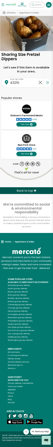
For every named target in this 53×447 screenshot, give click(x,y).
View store (26, 124)
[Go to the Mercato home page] (11, 4)
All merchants (14, 352)
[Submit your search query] (33, 5)
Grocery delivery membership (20, 383)
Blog (10, 399)
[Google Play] (34, 421)
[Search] (37, 5)
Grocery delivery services (18, 362)
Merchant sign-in (15, 365)
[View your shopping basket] (49, 5)
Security (11, 402)
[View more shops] (22, 5)
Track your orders (15, 386)
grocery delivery (19, 285)
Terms (10, 396)
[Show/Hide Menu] (2, 5)
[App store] (15, 421)
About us (11, 368)
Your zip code (16, 79)
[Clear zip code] (40, 82)
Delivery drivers (14, 358)
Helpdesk (12, 389)
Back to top (26, 191)
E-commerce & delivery (18, 355)
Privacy (11, 393)
